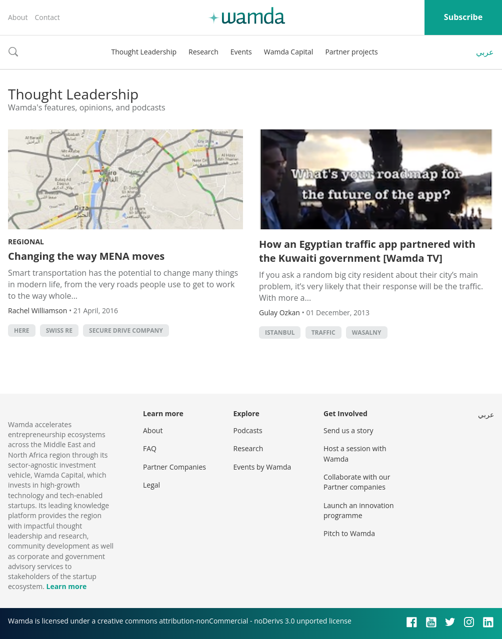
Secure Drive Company (126, 330)
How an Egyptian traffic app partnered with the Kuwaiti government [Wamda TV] (367, 251)
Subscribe (463, 16)
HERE (22, 330)
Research (203, 51)
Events (241, 51)
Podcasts (248, 430)
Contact (47, 17)
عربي (485, 52)
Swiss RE (59, 330)
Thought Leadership (143, 51)
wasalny (367, 332)
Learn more (66, 586)
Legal (151, 485)
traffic (324, 332)
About (18, 17)
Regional (26, 241)
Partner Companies (174, 467)
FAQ (149, 448)
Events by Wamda (263, 467)
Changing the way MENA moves (86, 256)
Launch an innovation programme (359, 510)
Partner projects (351, 51)
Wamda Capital (289, 51)
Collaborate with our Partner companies (357, 482)
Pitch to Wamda (349, 533)
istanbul (279, 332)
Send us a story (348, 430)
